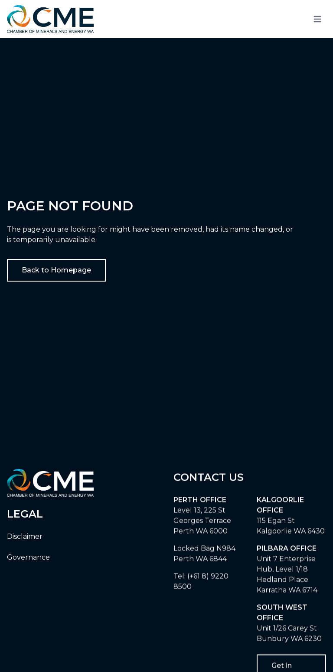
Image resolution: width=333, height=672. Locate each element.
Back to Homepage (56, 270)
